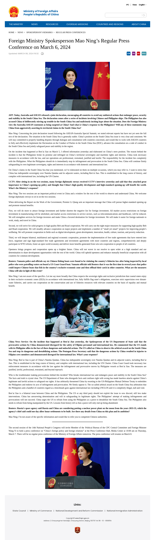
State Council (19, 510)
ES (138, 53)
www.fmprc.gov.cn (82, 518)
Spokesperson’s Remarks (39, 32)
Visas (134, 5)
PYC (144, 53)
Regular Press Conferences (71, 32)
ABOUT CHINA (139, 24)
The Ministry (16, 24)
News (34, 24)
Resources (52, 24)
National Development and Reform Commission (79, 510)
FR (134, 53)
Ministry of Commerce (41, 510)
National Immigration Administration (125, 510)
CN (128, 53)
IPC (127, 5)
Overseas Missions (77, 24)
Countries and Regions (109, 24)
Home (11, 32)
